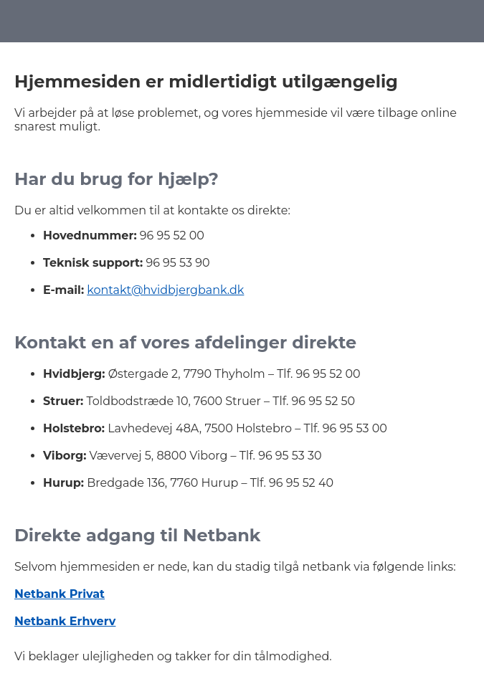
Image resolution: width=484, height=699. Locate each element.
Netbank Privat (59, 594)
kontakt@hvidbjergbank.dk (165, 290)
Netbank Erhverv (64, 621)
